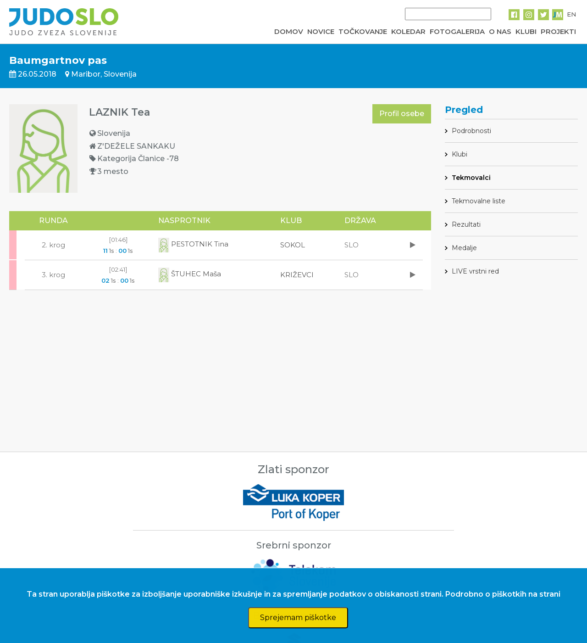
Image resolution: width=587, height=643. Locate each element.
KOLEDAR (408, 31)
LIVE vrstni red (475, 271)
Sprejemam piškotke (298, 617)
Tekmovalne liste (478, 201)
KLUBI (526, 31)
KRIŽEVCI (297, 274)
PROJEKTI (558, 31)
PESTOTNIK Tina (193, 244)
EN (571, 14)
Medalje (464, 248)
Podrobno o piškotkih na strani (502, 594)
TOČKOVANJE (362, 31)
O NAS (500, 31)
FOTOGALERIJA (457, 31)
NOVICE (320, 31)
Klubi (459, 154)
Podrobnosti (471, 131)
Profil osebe (401, 113)
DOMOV (288, 31)
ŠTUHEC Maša (189, 273)
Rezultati (466, 224)
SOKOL (292, 244)
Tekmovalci (471, 177)
